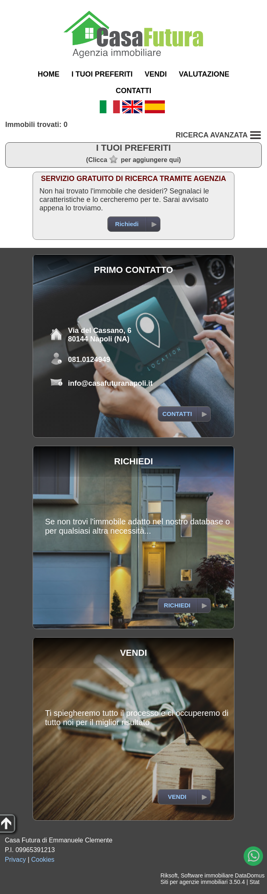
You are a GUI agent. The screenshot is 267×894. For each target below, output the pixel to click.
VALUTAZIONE (204, 74)
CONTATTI (133, 91)
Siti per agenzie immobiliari (194, 882)
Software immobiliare (207, 875)
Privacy (15, 859)
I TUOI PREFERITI (102, 74)
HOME (49, 74)
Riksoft (169, 875)
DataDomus (250, 875)
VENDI (156, 74)
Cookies (43, 859)
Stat (254, 882)
